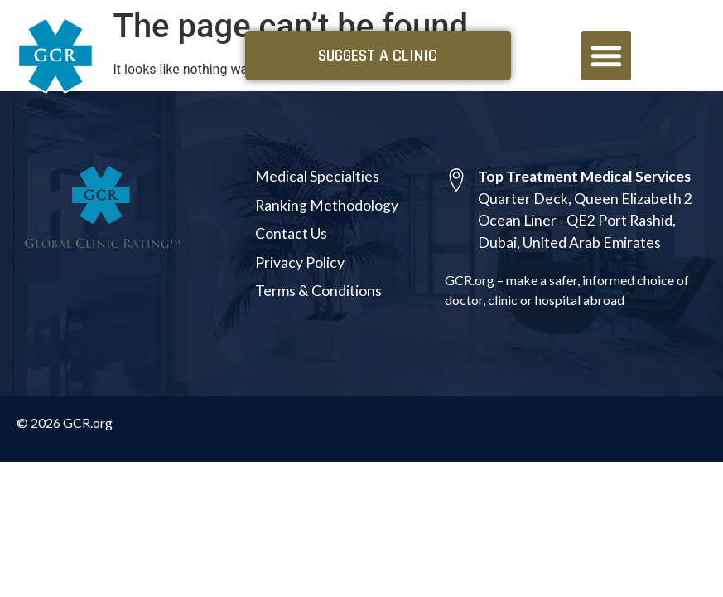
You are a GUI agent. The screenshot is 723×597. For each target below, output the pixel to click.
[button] (606, 55)
